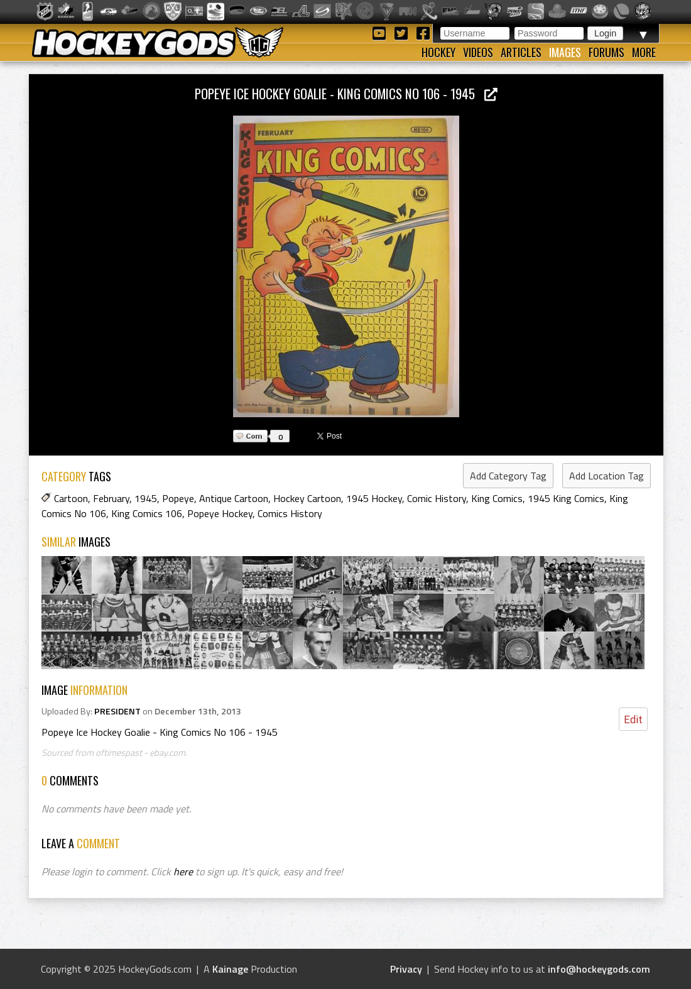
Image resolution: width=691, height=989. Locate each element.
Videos (478, 52)
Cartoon (71, 498)
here (183, 871)
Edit (633, 719)
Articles (521, 52)
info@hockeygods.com (599, 968)
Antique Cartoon (233, 498)
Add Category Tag (508, 475)
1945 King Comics (566, 498)
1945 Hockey (374, 498)
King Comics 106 (146, 513)
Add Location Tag (606, 475)
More (644, 52)
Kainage (230, 968)
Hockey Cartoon (307, 498)
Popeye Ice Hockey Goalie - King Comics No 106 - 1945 (346, 93)
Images (565, 52)
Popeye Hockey (220, 513)
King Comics (497, 498)
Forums (606, 52)
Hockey (438, 52)
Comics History (290, 513)
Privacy (406, 968)
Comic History (436, 498)
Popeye (178, 498)
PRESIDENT (117, 711)
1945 (145, 498)
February (111, 498)
